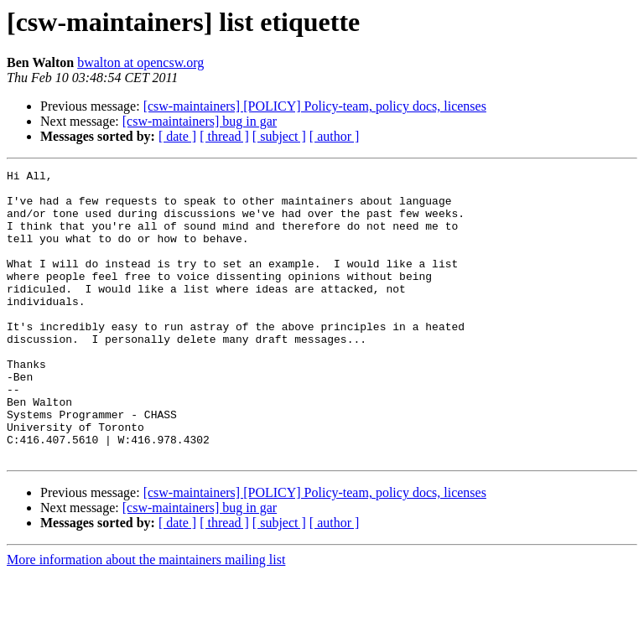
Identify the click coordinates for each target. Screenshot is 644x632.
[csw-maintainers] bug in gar (199, 121)
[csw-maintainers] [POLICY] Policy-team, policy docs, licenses (314, 106)
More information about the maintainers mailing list (146, 617)
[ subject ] (279, 136)
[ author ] (334, 136)
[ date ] (177, 136)
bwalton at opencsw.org (140, 62)
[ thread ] (224, 136)
